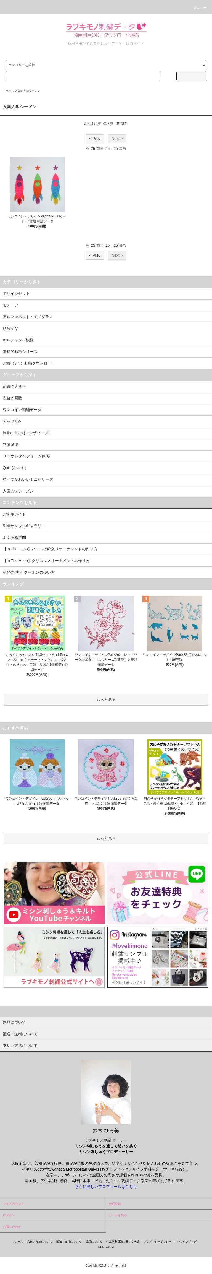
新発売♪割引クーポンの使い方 (29, 572)
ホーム (10, 90)
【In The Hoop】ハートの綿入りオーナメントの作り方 (50, 549)
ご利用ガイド (14, 514)
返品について (94, 1241)
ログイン (9, 1215)
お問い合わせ (12, 1226)
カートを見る (118, 1215)
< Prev (94, 138)
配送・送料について (68, 1241)
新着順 (121, 124)
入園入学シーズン (29, 90)
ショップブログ (187, 1241)
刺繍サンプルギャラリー (24, 526)
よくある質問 (14, 537)
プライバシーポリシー (157, 1241)
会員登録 (115, 1203)
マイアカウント (13, 1203)
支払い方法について (39, 1241)
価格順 (108, 124)
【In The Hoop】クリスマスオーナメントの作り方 (46, 560)
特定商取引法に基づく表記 (122, 1241)
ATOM (110, 1247)
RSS (101, 1247)
